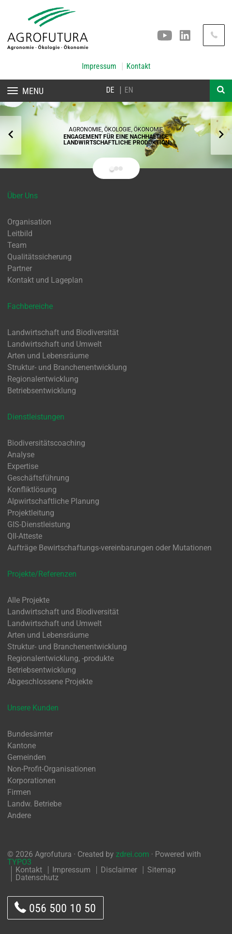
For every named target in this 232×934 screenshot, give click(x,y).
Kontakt (138, 66)
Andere (19, 815)
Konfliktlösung (32, 489)
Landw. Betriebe (34, 803)
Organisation (29, 221)
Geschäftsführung (38, 478)
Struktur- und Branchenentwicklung (67, 367)
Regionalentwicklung (42, 379)
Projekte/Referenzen (42, 574)
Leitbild (19, 233)
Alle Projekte (28, 600)
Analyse (20, 454)
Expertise (22, 466)
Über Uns (22, 195)
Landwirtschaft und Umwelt (54, 344)
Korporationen (31, 780)
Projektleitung (30, 512)
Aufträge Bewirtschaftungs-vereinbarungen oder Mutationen (109, 547)
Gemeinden (26, 757)
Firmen (19, 792)
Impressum (99, 66)
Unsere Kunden (33, 707)
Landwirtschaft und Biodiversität (63, 332)
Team (17, 245)
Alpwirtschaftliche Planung (53, 501)
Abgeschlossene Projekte (50, 681)
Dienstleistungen (35, 416)
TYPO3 (19, 862)
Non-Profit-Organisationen (51, 768)
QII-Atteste (24, 536)
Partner (19, 268)
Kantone (21, 745)
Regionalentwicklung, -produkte (60, 658)
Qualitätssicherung (39, 256)
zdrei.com (132, 854)
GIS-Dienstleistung (38, 524)
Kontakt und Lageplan (45, 280)
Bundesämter (30, 734)
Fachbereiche (30, 306)
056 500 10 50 (55, 908)
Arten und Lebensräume (48, 355)
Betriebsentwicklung (41, 390)
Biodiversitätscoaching (46, 443)
